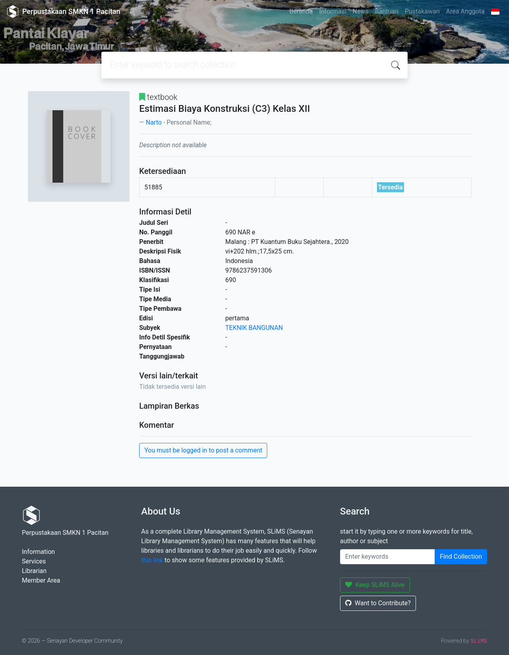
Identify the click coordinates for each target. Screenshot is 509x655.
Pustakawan (422, 11)
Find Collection (461, 556)
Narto (153, 122)
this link (152, 560)
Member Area (41, 580)
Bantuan (386, 11)
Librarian (34, 571)
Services (34, 561)
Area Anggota (465, 11)
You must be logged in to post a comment (203, 450)
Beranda (301, 11)
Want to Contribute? (378, 603)
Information (38, 552)
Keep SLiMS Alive (375, 585)
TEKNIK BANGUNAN (254, 327)
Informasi (332, 11)
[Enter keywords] (387, 556)
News (361, 11)
